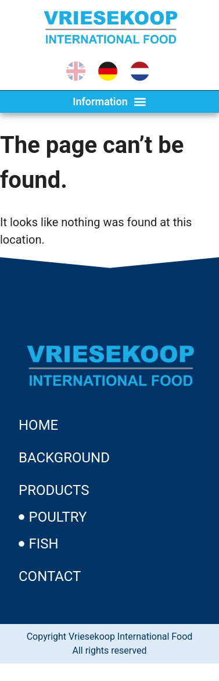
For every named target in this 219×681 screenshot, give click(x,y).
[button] (109, 102)
